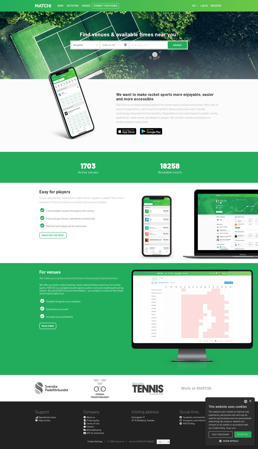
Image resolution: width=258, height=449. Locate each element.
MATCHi (43, 6)
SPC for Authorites (93, 433)
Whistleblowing (92, 429)
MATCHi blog (187, 423)
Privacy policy (91, 420)
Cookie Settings (95, 441)
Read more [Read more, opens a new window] (231, 428)
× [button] (250, 401)
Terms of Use (91, 423)
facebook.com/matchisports (195, 417)
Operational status (45, 417)
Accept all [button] (243, 434)
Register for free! (53, 235)
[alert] (230, 421)
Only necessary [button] (220, 434)
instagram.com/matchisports (195, 420)
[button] (230, 440)
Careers (88, 426)
